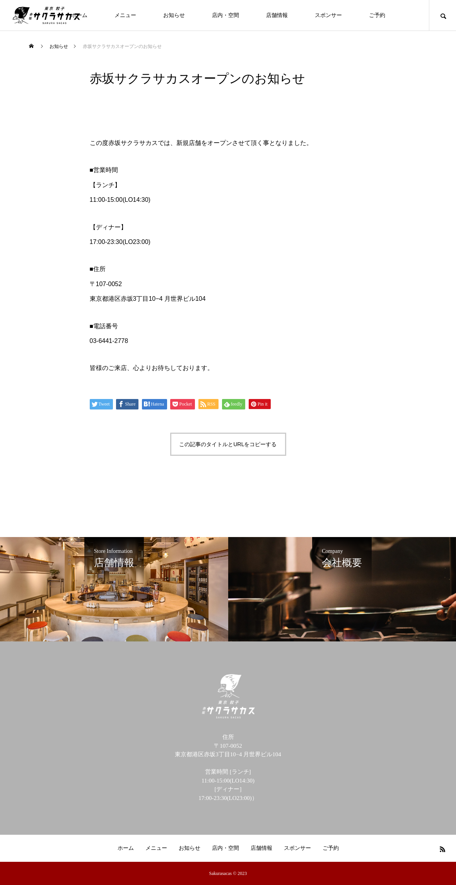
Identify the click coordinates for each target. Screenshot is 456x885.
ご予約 (377, 15)
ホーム (126, 848)
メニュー (125, 15)
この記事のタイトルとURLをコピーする (228, 444)
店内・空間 (225, 15)
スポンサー (328, 15)
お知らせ (174, 15)
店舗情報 (277, 15)
